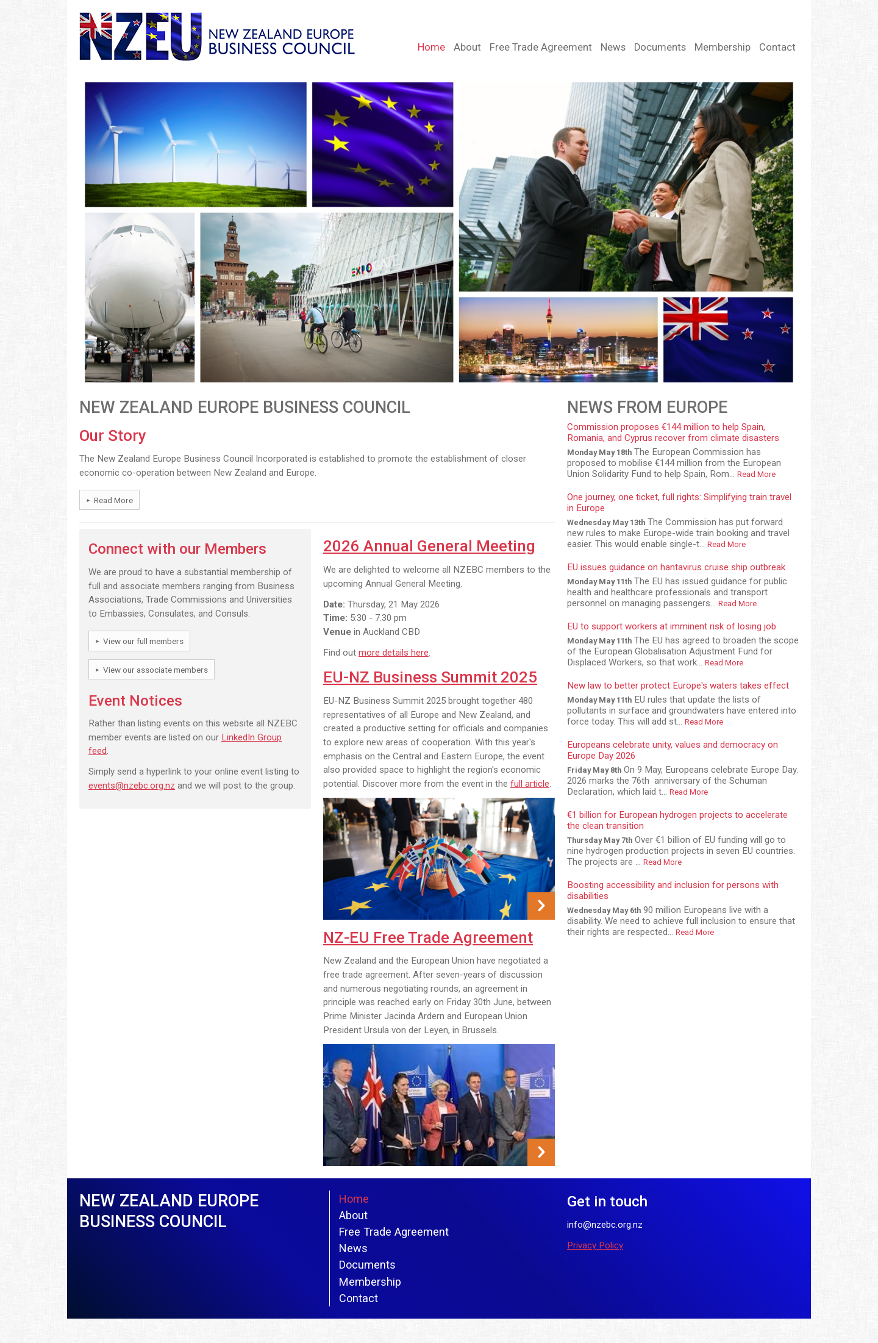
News (613, 47)
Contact (777, 47)
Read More (113, 500)
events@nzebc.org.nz (131, 785)
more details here (394, 652)
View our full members (143, 641)
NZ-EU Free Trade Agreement (428, 937)
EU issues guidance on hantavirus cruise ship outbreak (676, 567)
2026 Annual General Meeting (429, 546)
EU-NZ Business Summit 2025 (430, 677)
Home (431, 47)
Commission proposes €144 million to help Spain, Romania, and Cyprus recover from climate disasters (673, 432)
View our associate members (155, 670)
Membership (722, 47)
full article (529, 783)
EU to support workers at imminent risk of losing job (671, 626)
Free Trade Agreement (541, 47)
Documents (660, 47)
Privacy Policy (595, 1245)
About (467, 47)
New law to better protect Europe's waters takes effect (678, 685)
